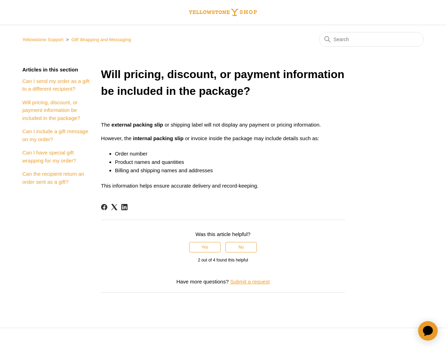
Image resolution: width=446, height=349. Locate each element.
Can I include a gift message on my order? (55, 135)
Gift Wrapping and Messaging (101, 39)
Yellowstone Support (42, 39)
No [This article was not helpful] (241, 247)
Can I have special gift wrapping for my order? (49, 157)
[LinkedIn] (124, 207)
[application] (428, 331)
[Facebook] (104, 207)
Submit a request (249, 281)
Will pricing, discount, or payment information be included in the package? (51, 110)
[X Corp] (114, 207)
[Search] (371, 39)
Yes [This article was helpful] (204, 247)
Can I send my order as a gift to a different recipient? (56, 85)
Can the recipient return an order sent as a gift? (53, 178)
